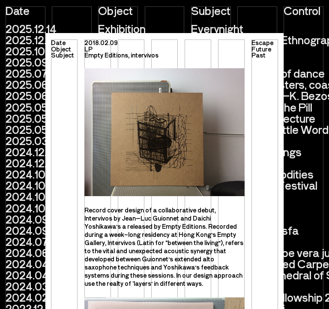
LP (88, 49)
